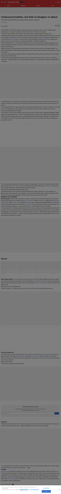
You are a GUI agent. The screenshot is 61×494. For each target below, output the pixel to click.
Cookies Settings (46, 488)
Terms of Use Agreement (34, 489)
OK (46, 491)
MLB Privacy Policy (23, 489)
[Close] (59, 489)
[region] (30, 489)
